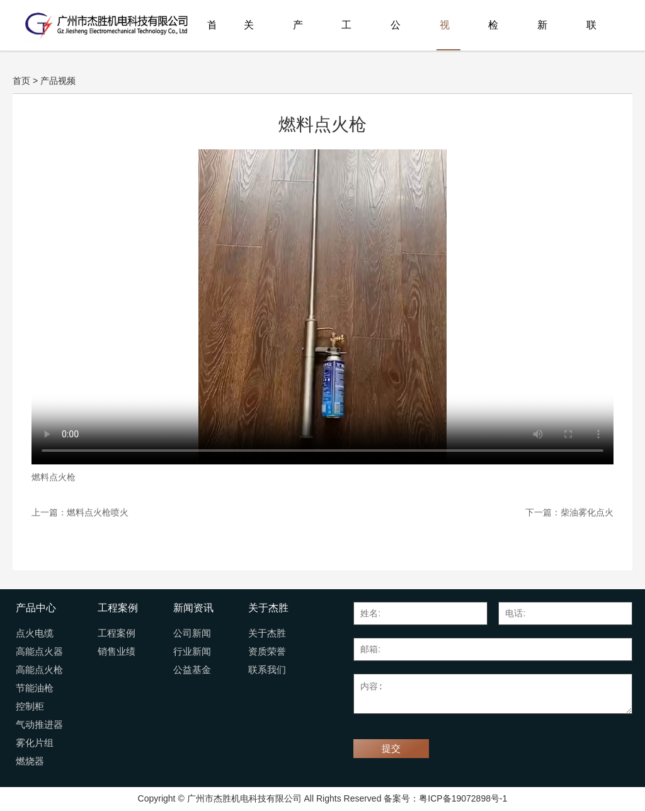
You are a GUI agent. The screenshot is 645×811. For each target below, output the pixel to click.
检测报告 (493, 35)
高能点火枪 (39, 670)
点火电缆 (35, 633)
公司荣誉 (396, 35)
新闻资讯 (542, 35)
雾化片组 (35, 743)
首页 (211, 35)
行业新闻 (192, 652)
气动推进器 (39, 725)
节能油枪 (35, 688)
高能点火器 (39, 652)
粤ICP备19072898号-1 (463, 798)
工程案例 (346, 35)
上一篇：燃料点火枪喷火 (79, 512)
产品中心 (298, 35)
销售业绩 (116, 652)
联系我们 (591, 35)
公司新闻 (192, 633)
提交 (391, 749)
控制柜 (30, 706)
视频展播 (445, 35)
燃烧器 (30, 761)
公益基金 (192, 670)
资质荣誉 (267, 652)
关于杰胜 (249, 35)
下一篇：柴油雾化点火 (569, 512)
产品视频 (58, 81)
